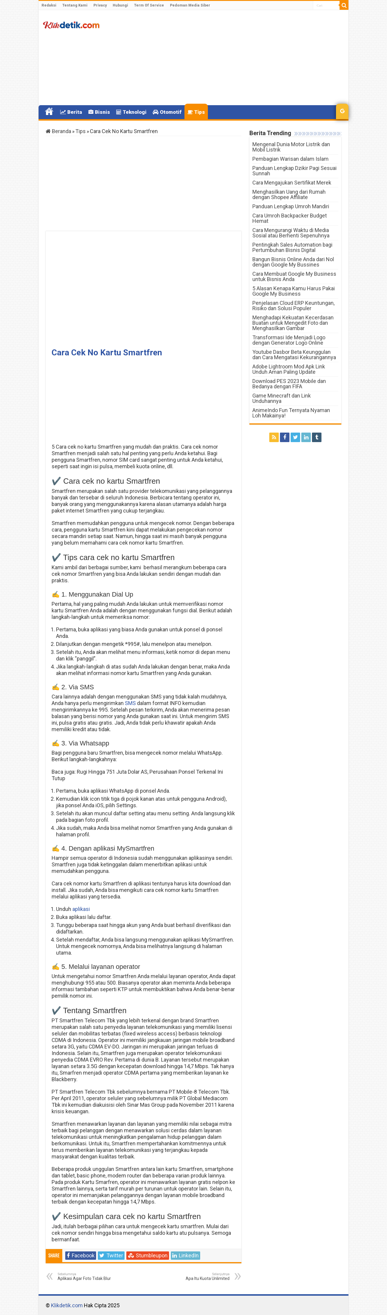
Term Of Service (149, 5)
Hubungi (120, 5)
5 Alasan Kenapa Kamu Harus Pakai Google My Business (293, 291)
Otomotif (167, 112)
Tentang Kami (74, 5)
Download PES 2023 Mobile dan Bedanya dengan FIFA (289, 384)
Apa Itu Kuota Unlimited (199, 1276)
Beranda (58, 131)
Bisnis (99, 112)
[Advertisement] (236, 57)
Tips (196, 112)
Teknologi (131, 112)
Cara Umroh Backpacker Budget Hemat (289, 218)
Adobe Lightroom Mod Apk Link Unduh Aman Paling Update (288, 369)
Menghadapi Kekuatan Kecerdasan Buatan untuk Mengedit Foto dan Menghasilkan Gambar (293, 322)
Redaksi (49, 5)
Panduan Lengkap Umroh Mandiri (290, 206)
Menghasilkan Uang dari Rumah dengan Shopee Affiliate (289, 194)
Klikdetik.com (67, 1305)
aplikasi (81, 909)
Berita (71, 112)
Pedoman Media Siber (190, 5)
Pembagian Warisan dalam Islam (290, 159)
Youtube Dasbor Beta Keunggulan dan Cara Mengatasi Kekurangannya (294, 354)
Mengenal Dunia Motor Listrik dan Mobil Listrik (291, 147)
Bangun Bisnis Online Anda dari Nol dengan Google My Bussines (293, 262)
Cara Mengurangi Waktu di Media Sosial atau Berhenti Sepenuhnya (290, 233)
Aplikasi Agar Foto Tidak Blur (88, 1276)
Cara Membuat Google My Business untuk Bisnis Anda (294, 276)
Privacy (100, 5)
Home (49, 111)
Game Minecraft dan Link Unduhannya (281, 398)
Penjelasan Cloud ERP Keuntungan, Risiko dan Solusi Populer (293, 305)
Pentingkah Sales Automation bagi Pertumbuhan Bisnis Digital (292, 247)
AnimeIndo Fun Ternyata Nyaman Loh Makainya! (291, 413)
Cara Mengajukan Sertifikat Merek (291, 182)
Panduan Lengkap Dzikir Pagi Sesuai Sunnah (294, 170)
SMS (130, 703)
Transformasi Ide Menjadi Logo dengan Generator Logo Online (288, 340)
